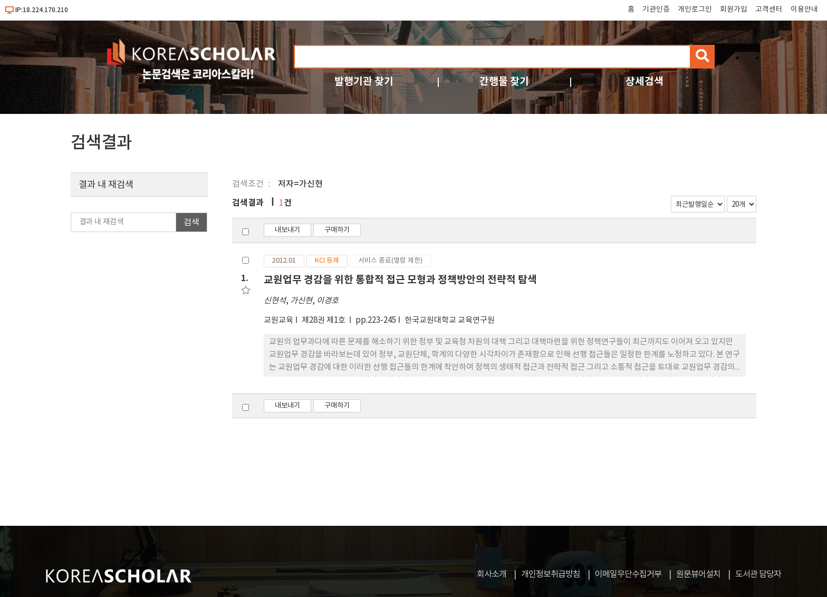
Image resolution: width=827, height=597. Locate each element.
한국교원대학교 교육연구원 (450, 320)
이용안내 (804, 9)
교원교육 (278, 320)
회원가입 (733, 9)
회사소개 (491, 574)
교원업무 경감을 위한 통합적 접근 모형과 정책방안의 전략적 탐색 (400, 280)
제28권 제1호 (324, 320)
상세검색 (644, 81)
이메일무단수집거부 (628, 574)
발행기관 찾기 (363, 81)
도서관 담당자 (758, 574)
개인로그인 (695, 9)
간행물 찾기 (504, 81)
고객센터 (769, 9)
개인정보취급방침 (550, 574)
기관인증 (656, 9)
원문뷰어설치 (698, 574)
